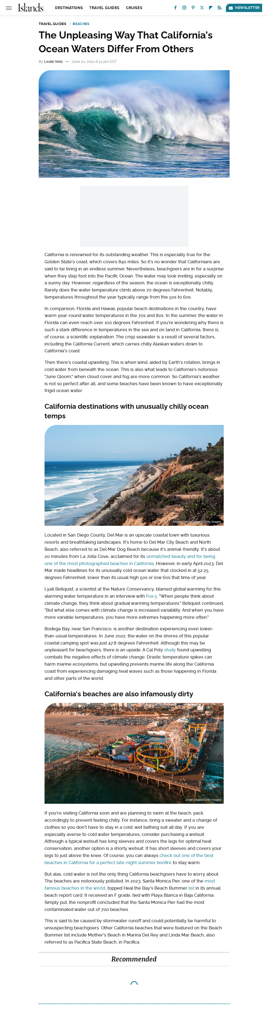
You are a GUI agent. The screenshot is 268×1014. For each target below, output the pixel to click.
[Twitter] (201, 8)
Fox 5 (151, 596)
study (170, 649)
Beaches (81, 24)
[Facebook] (175, 8)
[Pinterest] (193, 8)
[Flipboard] (210, 8)
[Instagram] (184, 8)
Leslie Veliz (53, 61)
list (191, 888)
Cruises (134, 8)
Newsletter (244, 8)
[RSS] (219, 8)
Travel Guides (104, 8)
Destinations (69, 8)
